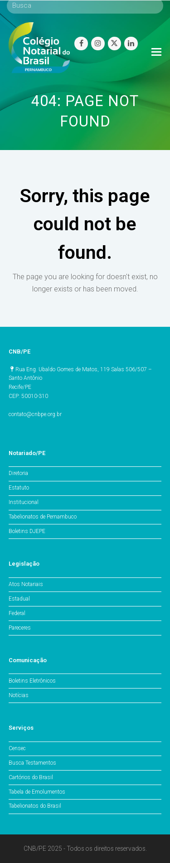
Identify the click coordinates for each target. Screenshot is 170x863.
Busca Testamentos (32, 763)
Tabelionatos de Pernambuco (43, 517)
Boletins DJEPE (27, 531)
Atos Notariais (26, 584)
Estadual (19, 599)
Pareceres (20, 628)
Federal (17, 613)
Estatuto (19, 488)
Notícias (19, 695)
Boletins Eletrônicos (32, 681)
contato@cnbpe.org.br (35, 414)
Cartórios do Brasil (31, 777)
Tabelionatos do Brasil (35, 806)
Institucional (24, 502)
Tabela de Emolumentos (37, 792)
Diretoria (18, 473)
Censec (17, 748)
